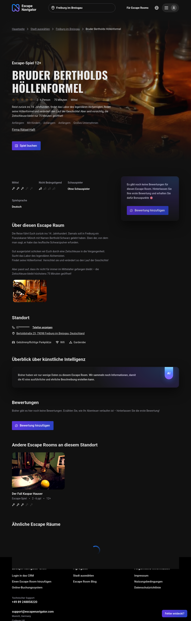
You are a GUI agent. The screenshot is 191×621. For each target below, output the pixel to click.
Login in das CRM (23, 575)
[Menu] (170, 7)
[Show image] (30, 291)
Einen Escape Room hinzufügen (31, 581)
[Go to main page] (24, 8)
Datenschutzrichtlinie (147, 587)
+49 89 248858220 (24, 602)
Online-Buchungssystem (27, 587)
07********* (22, 327)
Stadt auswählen (83, 575)
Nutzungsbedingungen (148, 581)
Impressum (141, 575)
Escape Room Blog (85, 581)
